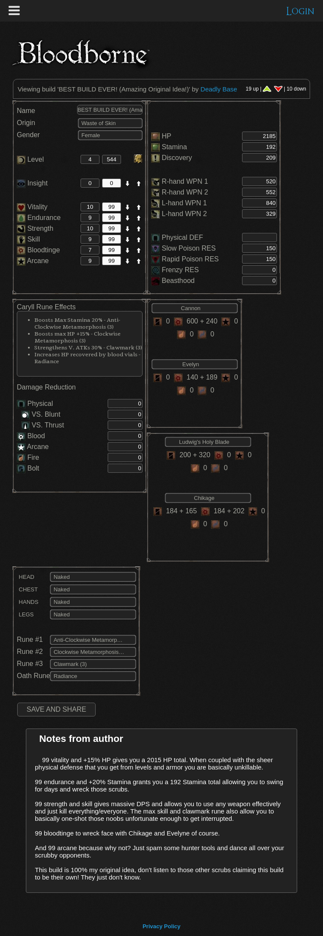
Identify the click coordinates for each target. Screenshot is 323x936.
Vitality (32, 206)
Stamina (174, 147)
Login (300, 11)
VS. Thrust (42, 425)
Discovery (177, 157)
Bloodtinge (38, 250)
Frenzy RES (180, 269)
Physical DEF (182, 237)
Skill (28, 239)
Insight (32, 183)
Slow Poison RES (188, 248)
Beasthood (178, 280)
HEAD (25, 577)
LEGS (25, 614)
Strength (35, 228)
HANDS (27, 602)
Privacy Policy (161, 926)
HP (166, 136)
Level (30, 159)
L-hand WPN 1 (184, 203)
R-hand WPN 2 (185, 192)
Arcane (33, 260)
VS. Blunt (40, 414)
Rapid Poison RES (190, 259)
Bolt (33, 468)
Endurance (39, 217)
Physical (40, 403)
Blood (36, 436)
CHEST (27, 589)
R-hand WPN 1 (185, 181)
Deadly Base (219, 89)
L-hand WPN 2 (184, 213)
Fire (33, 457)
